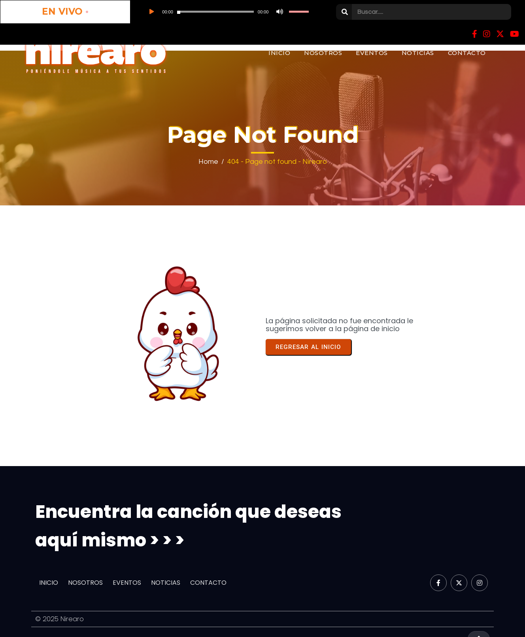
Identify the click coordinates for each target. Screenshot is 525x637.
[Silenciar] (208, 12)
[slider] (162, 12)
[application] (173, 12)
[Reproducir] (115, 12)
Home (208, 161)
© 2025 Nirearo (60, 617)
